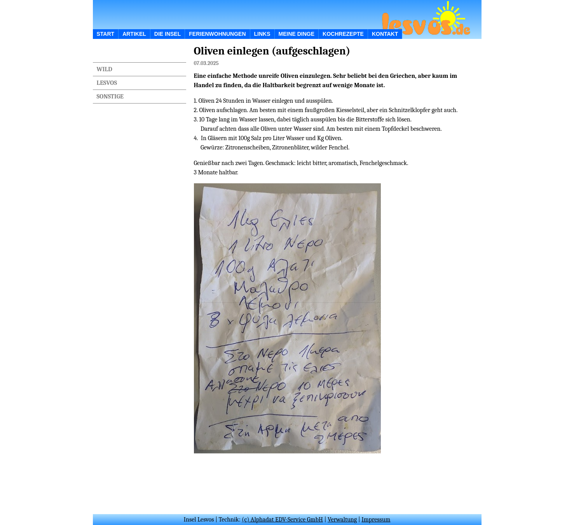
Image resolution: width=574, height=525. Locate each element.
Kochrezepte (343, 34)
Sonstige (110, 96)
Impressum (375, 519)
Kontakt (385, 34)
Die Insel (167, 34)
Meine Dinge (297, 34)
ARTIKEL (134, 34)
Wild (104, 69)
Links (262, 34)
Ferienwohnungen (217, 34)
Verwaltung (342, 519)
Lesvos (107, 82)
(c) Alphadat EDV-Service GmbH (282, 519)
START (106, 34)
